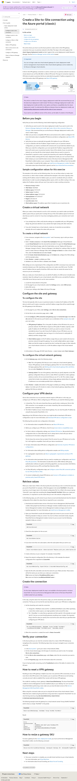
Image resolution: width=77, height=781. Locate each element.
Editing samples (64, 450)
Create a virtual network (29, 37)
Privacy (33, 777)
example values (67, 319)
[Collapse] (19, 13)
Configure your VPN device (30, 41)
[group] (51, 549)
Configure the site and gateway (31, 39)
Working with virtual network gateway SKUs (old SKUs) (59, 367)
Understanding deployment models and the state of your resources (43, 109)
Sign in (73, 2)
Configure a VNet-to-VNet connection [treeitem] (12, 41)
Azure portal (46, 237)
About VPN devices (59, 424)
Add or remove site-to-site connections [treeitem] (12, 48)
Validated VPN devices (56, 431)
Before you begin (28, 35)
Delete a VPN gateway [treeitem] (11, 45)
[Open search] (69, 2)
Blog (21, 777)
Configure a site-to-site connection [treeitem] (11, 31)
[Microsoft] (3, 2)
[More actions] (74, 14)
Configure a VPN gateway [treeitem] (12, 52)
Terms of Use (56, 777)
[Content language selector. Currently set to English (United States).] (8, 774)
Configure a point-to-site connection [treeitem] (11, 36)
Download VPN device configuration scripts (60, 417)
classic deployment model (44, 738)
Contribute (27, 777)
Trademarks (64, 777)
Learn (24, 14)
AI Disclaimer (4, 777)
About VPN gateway (51, 78)
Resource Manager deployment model (36, 128)
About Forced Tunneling (56, 761)
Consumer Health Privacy (44, 777)
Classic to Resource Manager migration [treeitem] (12, 56)
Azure (40, 14)
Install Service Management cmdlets (59, 163)
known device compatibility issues (63, 428)
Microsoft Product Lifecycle (44, 7)
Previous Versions (32, 14)
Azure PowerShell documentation (64, 165)
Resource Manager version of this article (43, 54)
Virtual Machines (44, 759)
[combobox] (10, 16)
